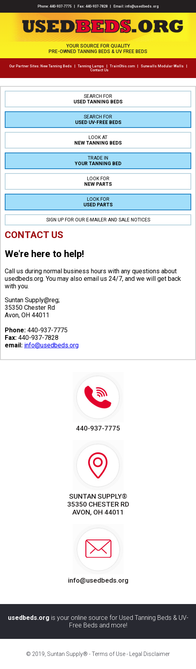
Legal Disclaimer (149, 654)
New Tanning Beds (56, 66)
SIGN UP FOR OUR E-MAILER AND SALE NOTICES (98, 220)
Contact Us (99, 70)
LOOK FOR (98, 181)
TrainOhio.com (122, 66)
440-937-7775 (60, 6)
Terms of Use (108, 654)
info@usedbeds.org (142, 6)
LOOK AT (98, 140)
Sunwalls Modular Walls (162, 66)
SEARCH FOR (98, 99)
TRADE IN (98, 160)
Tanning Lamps (91, 66)
